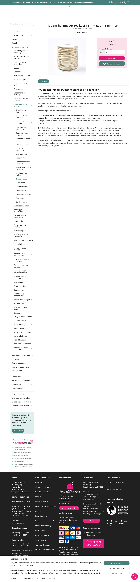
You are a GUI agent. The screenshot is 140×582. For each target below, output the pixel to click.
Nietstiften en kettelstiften (23, 254)
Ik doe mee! (18, 431)
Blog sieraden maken (22, 406)
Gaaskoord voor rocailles (22, 134)
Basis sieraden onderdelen (20, 63)
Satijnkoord (20, 183)
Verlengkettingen (21, 336)
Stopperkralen (20, 320)
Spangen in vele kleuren (20, 308)
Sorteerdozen (19, 303)
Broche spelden (20, 89)
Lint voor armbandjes (20, 149)
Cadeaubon (16, 377)
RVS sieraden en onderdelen (20, 277)
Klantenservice (40, 482)
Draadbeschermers (21, 206)
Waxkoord (20, 198)
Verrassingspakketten (21, 367)
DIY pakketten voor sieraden (22, 99)
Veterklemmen (20, 340)
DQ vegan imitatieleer (24, 122)
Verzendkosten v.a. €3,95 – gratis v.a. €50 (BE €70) (29, 3)
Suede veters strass (23, 194)
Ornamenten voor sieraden (21, 266)
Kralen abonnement (91, 521)
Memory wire (21, 158)
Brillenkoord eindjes (22, 75)
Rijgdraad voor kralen (24, 174)
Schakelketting (20, 286)
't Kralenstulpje (18, 31)
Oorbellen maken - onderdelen (23, 260)
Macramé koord (22, 154)
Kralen (22, 39)
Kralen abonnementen (21, 380)
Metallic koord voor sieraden (23, 168)
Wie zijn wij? (87, 485)
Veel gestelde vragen (42, 545)
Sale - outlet (22, 370)
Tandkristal (22, 384)
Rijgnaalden (18, 282)
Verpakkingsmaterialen (22, 355)
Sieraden (22, 359)
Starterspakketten (19, 363)
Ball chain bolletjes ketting (21, 57)
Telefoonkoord (20, 328)
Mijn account (120, 2)
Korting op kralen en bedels (44, 521)
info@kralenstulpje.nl (23, 501)
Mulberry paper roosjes (20, 249)
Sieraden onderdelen (22, 47)
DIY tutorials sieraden (22, 398)
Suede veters (21, 190)
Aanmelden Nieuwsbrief (69, 508)
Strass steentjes (23, 324)
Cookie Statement (41, 501)
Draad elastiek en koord (23, 105)
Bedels (22, 43)
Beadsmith (18, 72)
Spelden (17, 313)
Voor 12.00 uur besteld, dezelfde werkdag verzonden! (72, 3)
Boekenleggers (20, 79)
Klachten (38, 511)
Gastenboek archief (114, 489)
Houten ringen (20, 221)
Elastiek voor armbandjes (24, 128)
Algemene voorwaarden (43, 487)
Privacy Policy (40, 530)
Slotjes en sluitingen (23, 299)
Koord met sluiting (23, 144)
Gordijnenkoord (22, 202)
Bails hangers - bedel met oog (22, 51)
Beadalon (18, 68)
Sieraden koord (22, 186)
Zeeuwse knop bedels (22, 344)
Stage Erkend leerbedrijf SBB (93, 487)
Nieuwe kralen (22, 35)
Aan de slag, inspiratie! (91, 482)
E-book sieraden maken (21, 402)
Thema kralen (22, 388)
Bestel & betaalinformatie (44, 492)
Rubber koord (21, 179)
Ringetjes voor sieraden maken (23, 272)
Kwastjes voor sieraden (23, 240)
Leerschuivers (23, 244)
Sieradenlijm (19, 290)
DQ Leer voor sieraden (24, 117)
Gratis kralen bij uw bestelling (45, 506)
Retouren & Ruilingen (42, 535)
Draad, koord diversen (21, 111)
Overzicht (43, 81)
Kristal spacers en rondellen (21, 235)
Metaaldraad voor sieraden (23, 163)
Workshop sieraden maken (44, 550)
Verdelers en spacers (22, 332)
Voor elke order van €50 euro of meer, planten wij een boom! (117, 523)
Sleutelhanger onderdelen (19, 295)
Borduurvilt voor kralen (20, 84)
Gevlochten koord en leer (24, 140)
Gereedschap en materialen (20, 216)
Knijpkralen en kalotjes (23, 226)
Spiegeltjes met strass (23, 317)
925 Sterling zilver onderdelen (23, 348)
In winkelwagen (111, 58)
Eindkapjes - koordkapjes (19, 210)
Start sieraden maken (22, 394)
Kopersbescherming (42, 516)
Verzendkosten (40, 540)
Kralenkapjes (19, 230)
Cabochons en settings (23, 94)
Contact (38, 497)
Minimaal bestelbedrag (43, 526)
